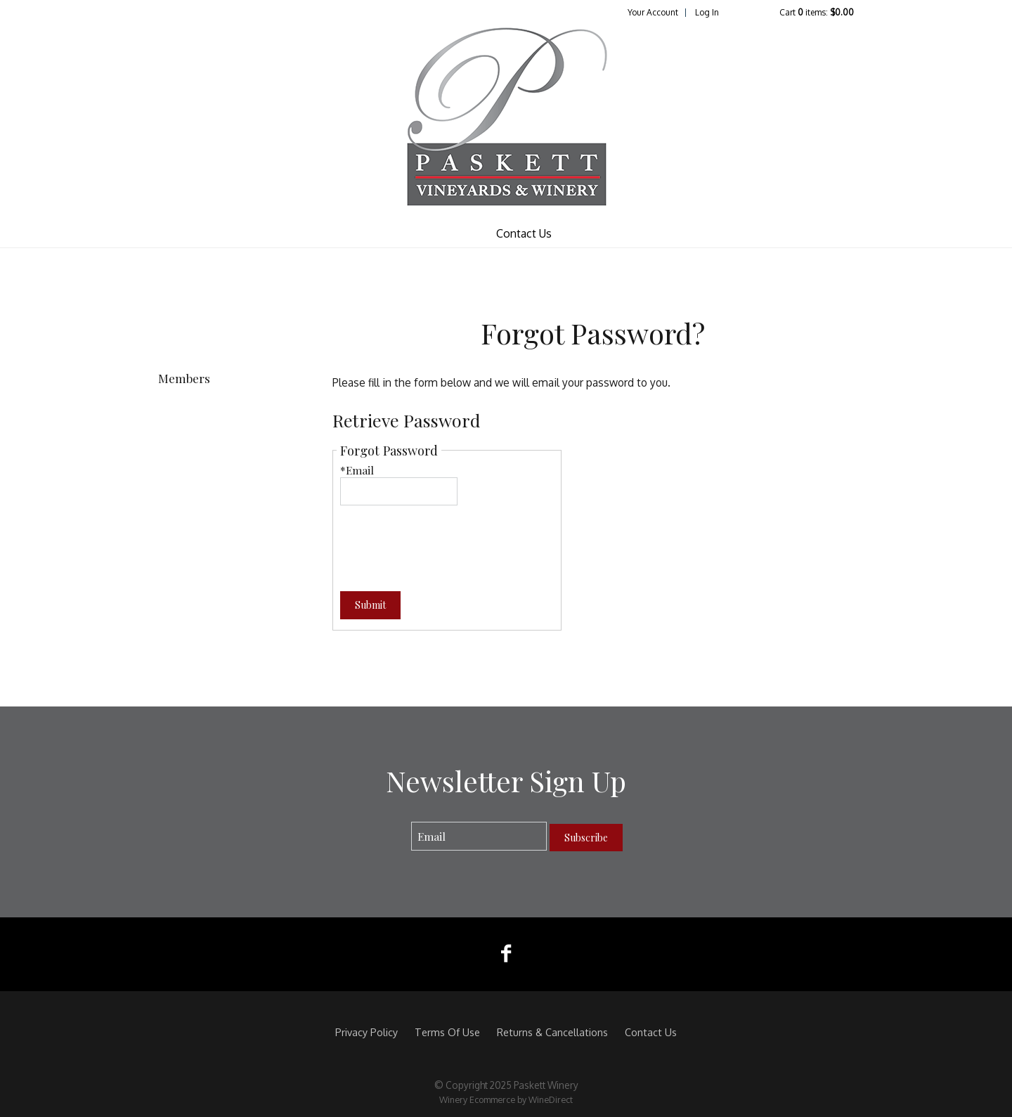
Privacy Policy (366, 1032)
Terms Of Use (447, 1032)
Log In (707, 12)
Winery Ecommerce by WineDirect (506, 1099)
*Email (357, 470)
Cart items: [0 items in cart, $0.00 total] (816, 12)
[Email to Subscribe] (479, 836)
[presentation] (447, 539)
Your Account (653, 12)
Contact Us (524, 233)
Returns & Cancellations (552, 1032)
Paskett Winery (506, 119)
